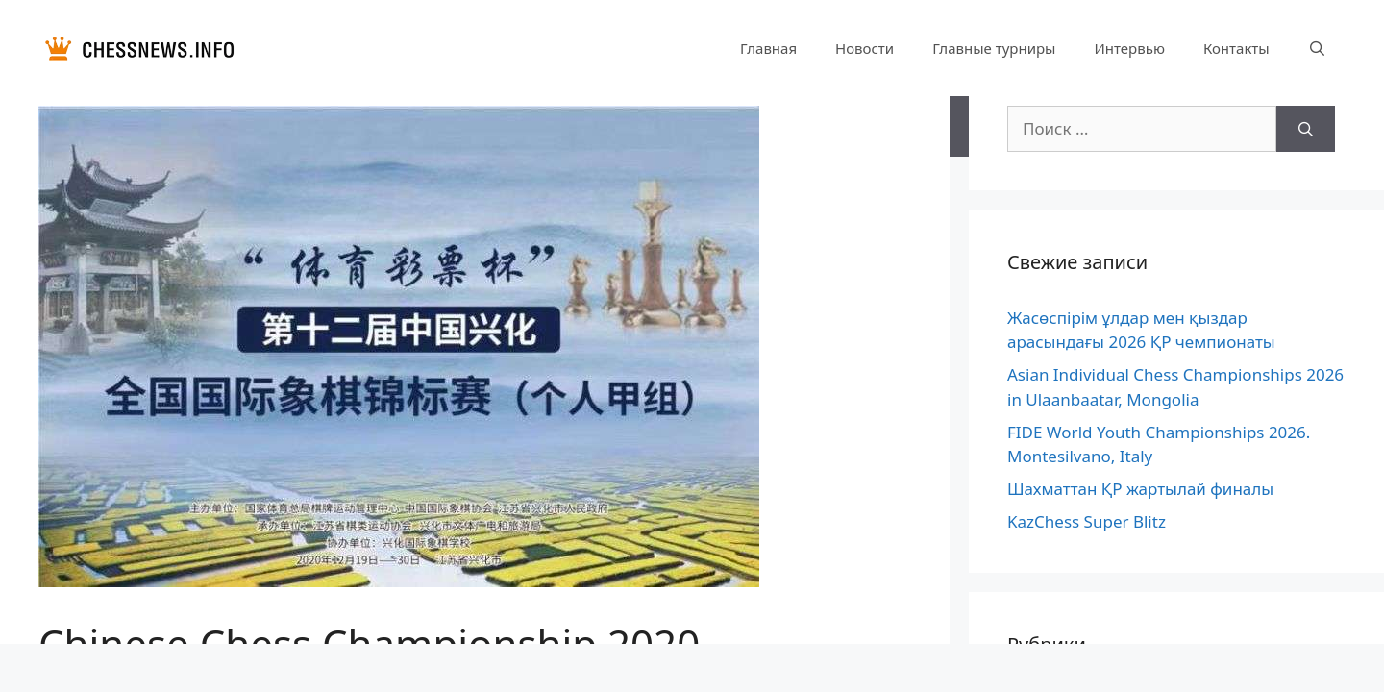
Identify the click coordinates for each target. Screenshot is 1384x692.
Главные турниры (993, 48)
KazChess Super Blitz (1086, 521)
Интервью (1129, 48)
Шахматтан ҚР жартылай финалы (1140, 489)
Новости (864, 48)
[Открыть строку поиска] (1317, 48)
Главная (768, 48)
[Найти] (1305, 129)
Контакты (1236, 48)
